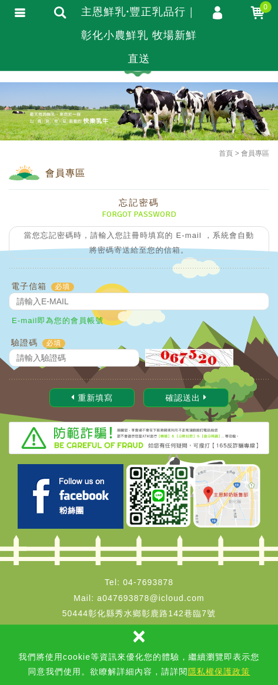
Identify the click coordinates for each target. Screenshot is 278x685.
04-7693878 (148, 582)
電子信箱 (28, 286)
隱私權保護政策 (219, 671)
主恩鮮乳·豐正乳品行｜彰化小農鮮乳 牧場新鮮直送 (139, 35)
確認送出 (186, 397)
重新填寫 (92, 397)
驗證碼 (24, 342)
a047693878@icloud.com (151, 598)
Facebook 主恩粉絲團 (70, 496)
